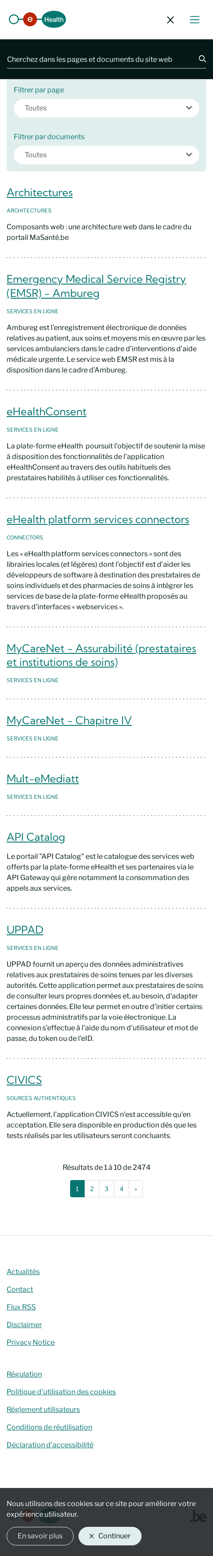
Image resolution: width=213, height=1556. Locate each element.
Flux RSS (21, 1307)
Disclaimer (24, 1325)
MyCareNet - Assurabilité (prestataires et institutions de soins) (101, 655)
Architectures (40, 192)
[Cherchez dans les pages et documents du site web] (97, 59)
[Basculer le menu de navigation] (194, 19)
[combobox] (106, 108)
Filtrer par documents (49, 137)
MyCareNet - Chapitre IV (69, 720)
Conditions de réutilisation (49, 1427)
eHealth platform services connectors (98, 519)
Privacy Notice (31, 1342)
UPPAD (25, 929)
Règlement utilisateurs (43, 1409)
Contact (20, 1289)
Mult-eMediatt (43, 778)
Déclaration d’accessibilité (50, 1445)
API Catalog (36, 836)
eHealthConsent (46, 411)
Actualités (23, 1272)
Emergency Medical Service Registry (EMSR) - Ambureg (96, 286)
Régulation (24, 1374)
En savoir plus (40, 1536)
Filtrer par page (39, 90)
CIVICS (24, 1079)
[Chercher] (197, 59)
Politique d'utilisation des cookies (61, 1392)
